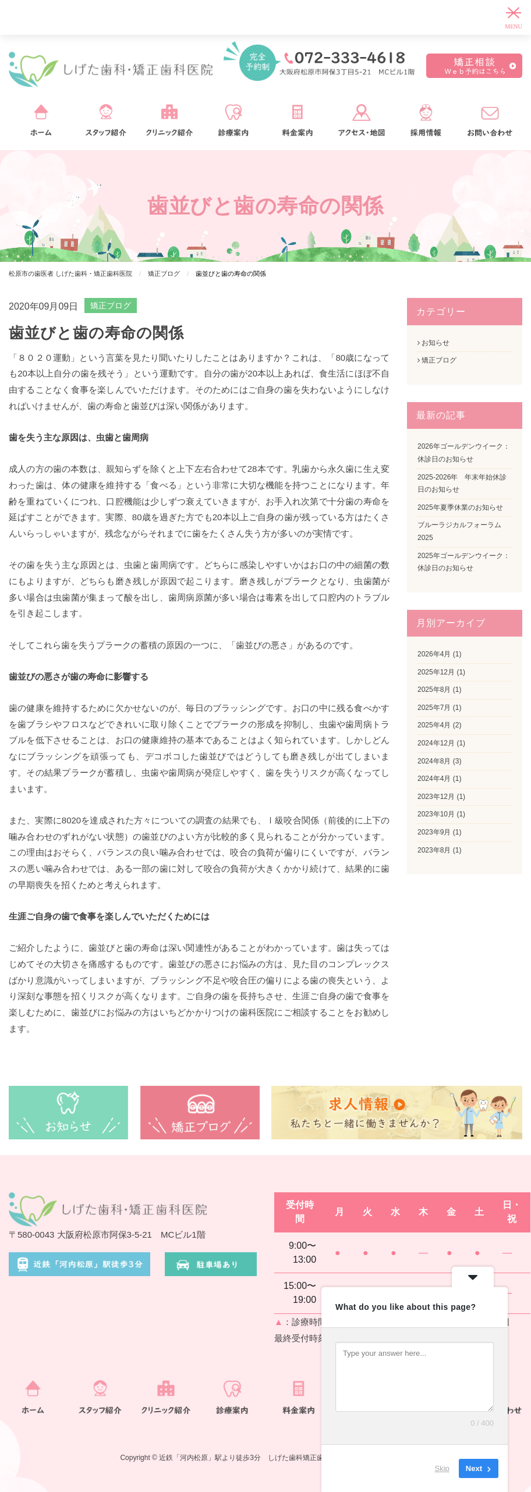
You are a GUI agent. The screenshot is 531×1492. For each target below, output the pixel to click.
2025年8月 (434, 689)
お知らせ (433, 343)
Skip (442, 1468)
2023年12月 (436, 797)
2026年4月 (434, 654)
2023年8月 (434, 850)
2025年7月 (434, 708)
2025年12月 (436, 672)
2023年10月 (436, 814)
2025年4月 (434, 725)
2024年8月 (434, 761)
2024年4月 (434, 779)
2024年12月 (436, 743)
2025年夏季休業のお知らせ (460, 507)
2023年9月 (434, 832)
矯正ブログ (110, 305)
